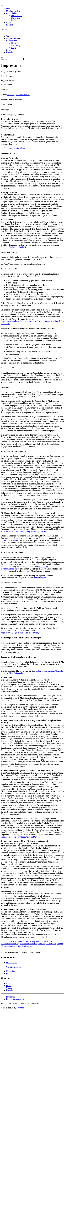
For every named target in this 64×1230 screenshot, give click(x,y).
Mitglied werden (13, 11)
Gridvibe (20, 1008)
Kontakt (9, 25)
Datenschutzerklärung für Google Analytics (38, 944)
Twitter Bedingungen (24, 946)
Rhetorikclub (11, 13)
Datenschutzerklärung (15, 999)
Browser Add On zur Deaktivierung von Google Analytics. (25, 531)
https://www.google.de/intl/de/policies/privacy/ (20, 633)
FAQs (13, 20)
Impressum (10, 997)
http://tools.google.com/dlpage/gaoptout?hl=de (20, 837)
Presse (8, 986)
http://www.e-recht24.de (17, 148)
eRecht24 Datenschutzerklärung (22, 941)
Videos (9, 988)
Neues (8, 22)
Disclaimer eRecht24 (17, 247)
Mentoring (15, 18)
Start (8, 9)
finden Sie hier (39, 578)
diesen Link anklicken (10, 540)
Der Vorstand (16, 16)
